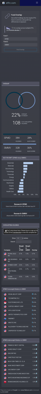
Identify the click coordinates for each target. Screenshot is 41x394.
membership (17, 232)
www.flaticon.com (26, 390)
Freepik (15, 390)
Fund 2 (6, 41)
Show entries (20, 238)
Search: (21, 241)
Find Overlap (20, 49)
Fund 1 (6, 36)
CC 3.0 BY (5, 392)
